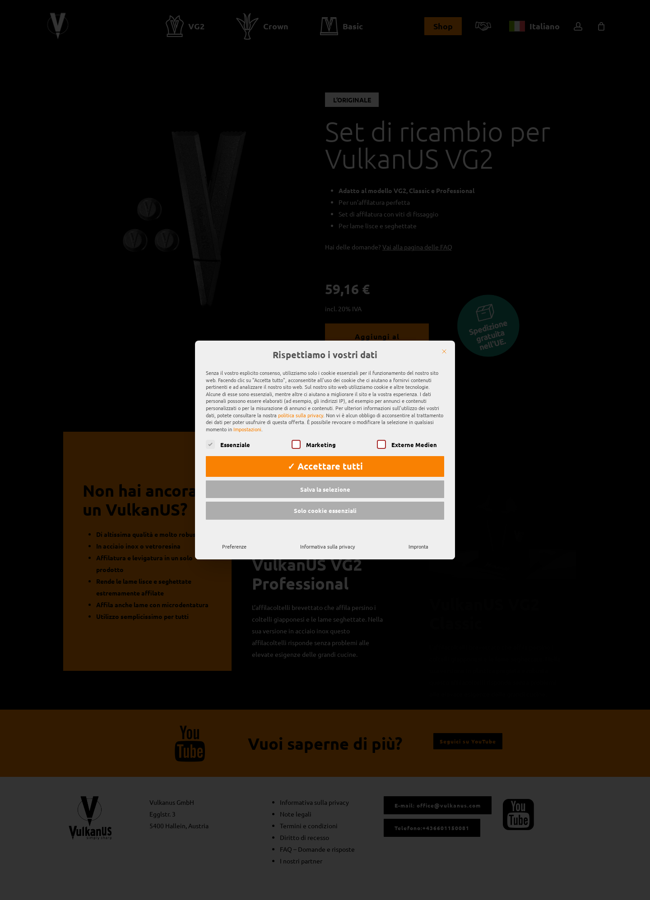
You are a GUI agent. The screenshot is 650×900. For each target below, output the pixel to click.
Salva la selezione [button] (325, 476)
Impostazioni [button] (247, 416)
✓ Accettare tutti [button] (325, 453)
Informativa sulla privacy (327, 533)
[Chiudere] (444, 339)
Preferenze (234, 533)
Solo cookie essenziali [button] (325, 498)
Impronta (418, 533)
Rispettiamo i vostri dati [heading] (325, 342)
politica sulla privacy (300, 402)
